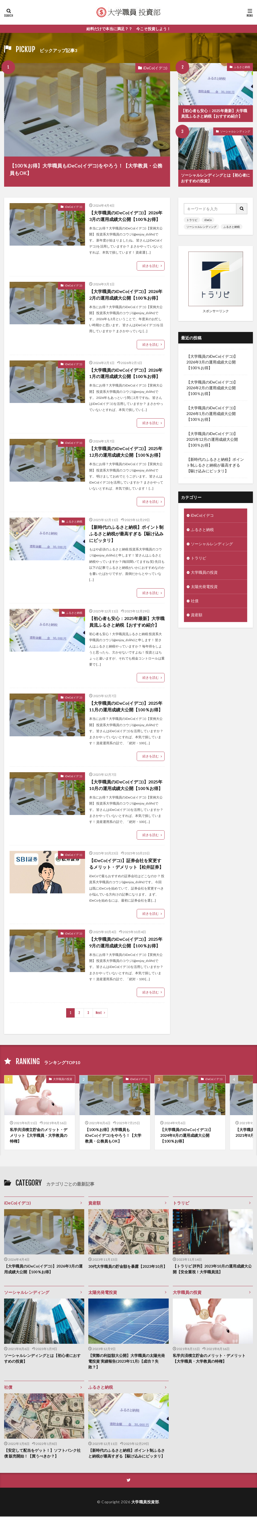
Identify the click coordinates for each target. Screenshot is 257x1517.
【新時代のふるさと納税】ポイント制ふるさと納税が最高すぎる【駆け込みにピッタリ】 (126, 534)
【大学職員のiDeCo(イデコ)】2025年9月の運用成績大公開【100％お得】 (125, 942)
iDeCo (208, 219)
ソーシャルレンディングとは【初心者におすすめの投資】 (215, 178)
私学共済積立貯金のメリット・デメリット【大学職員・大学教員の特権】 (38, 1136)
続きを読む (150, 266)
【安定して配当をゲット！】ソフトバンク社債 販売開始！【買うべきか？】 (42, 1454)
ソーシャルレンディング (235, 131)
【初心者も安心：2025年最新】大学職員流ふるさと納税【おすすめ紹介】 (214, 114)
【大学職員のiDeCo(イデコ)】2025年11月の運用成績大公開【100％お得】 (126, 706)
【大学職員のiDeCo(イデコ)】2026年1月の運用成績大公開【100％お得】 (125, 373)
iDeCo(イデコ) (155, 68)
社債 (194, 604)
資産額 (196, 618)
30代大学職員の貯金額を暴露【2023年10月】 (127, 1266)
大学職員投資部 (145, 1502)
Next (99, 1013)
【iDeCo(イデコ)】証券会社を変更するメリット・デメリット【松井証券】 (126, 864)
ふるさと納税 (242, 67)
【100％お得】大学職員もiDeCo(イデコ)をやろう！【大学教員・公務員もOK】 (86, 169)
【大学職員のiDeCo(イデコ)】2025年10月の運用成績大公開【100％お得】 (126, 785)
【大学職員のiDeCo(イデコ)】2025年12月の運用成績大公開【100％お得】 (126, 452)
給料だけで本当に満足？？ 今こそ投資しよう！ (128, 28)
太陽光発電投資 (204, 589)
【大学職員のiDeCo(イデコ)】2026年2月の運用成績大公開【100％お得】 (125, 294)
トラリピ (191, 219)
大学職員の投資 (204, 575)
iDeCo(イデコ (202, 518)
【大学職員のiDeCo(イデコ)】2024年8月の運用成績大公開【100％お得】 (186, 1136)
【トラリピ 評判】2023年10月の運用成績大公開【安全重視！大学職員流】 (212, 1269)
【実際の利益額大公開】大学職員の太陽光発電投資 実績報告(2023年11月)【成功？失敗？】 (126, 1362)
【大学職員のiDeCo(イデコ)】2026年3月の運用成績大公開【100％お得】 (125, 216)
